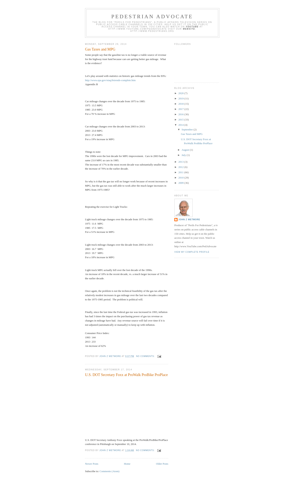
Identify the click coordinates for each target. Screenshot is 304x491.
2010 (181, 177)
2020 (181, 93)
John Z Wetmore (189, 219)
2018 (181, 103)
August (186, 149)
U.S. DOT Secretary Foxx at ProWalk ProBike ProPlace (126, 375)
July (184, 155)
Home (127, 463)
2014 (181, 124)
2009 (181, 182)
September (188, 129)
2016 (181, 114)
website (189, 29)
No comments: (146, 356)
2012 (181, 167)
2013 (181, 161)
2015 (181, 119)
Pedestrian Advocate (152, 16)
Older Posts (162, 463)
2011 (181, 172)
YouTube (192, 27)
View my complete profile (191, 252)
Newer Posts (91, 463)
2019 (181, 98)
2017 (181, 109)
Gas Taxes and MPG (100, 49)
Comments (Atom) (110, 471)
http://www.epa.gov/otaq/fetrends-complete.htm (110, 80)
